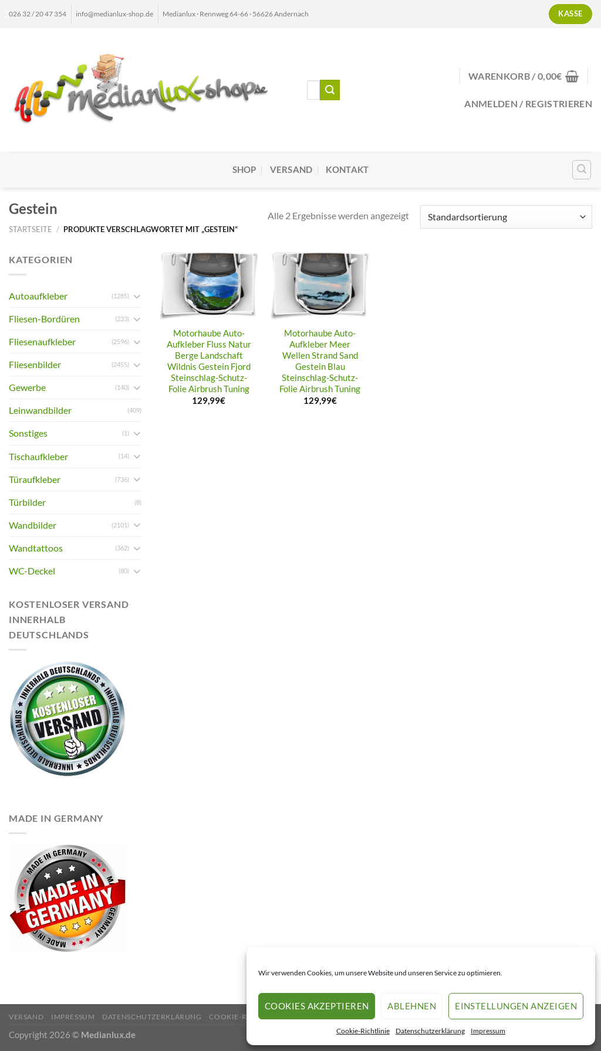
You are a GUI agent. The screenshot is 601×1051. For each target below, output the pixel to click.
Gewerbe (27, 387)
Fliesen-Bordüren (44, 318)
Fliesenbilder (35, 364)
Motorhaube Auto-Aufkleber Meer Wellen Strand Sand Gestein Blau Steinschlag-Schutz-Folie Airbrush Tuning (319, 361)
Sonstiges (28, 432)
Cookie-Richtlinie (363, 1030)
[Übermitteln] (330, 90)
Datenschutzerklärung (430, 1030)
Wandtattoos (36, 547)
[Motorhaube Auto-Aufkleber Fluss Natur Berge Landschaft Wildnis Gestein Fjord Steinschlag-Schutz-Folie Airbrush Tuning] (209, 286)
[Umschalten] (136, 296)
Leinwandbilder (40, 410)
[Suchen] (582, 169)
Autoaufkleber (38, 295)
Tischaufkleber (38, 456)
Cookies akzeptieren (317, 1006)
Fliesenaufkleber (42, 341)
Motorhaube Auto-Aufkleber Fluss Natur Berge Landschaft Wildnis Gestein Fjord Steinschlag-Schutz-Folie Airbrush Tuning (209, 361)
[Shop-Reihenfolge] (506, 217)
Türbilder (27, 502)
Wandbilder (32, 524)
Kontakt (347, 170)
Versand (291, 170)
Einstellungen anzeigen (516, 1006)
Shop (244, 170)
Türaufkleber (34, 479)
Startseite (30, 229)
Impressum (488, 1030)
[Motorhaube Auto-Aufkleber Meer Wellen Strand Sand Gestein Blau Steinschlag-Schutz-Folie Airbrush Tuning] (320, 286)
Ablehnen (411, 1006)
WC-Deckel (32, 570)
